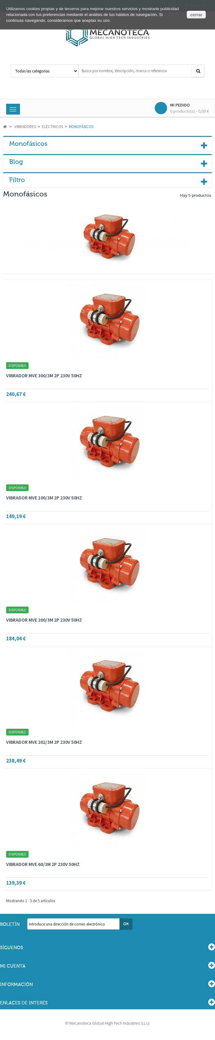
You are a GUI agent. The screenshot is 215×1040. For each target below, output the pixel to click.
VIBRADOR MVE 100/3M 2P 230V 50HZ (44, 498)
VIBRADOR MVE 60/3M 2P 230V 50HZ (43, 864)
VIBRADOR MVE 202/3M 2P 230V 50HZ (44, 742)
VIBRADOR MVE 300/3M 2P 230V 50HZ (44, 375)
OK (126, 923)
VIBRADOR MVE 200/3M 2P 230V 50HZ (44, 620)
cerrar (196, 14)
